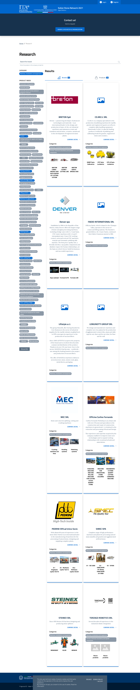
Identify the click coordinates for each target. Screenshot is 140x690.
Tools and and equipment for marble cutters (29, 313)
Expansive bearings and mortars (28, 164)
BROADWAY (54, 650)
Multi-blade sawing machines (28, 222)
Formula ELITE (64, 278)
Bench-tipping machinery (27, 103)
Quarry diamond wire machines (28, 251)
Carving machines (25, 116)
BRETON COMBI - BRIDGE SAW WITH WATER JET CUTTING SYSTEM (54, 172)
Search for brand (26, 61)
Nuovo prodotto (95, 657)
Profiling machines (25, 241)
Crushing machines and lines (54, 451)
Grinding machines (25, 186)
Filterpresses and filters (26, 168)
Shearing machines (25, 274)
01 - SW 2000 (90, 565)
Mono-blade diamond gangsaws (28, 215)
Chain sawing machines (26, 120)
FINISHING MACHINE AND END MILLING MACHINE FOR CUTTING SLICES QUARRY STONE (91, 477)
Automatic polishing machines (28, 96)
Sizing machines (24, 277)
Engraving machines (36, 161)
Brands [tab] (64, 77)
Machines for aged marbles (27, 196)
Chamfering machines (26, 123)
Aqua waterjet (54, 278)
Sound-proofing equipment (27, 281)
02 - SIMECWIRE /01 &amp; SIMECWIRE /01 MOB (100, 569)
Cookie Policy (98, 679)
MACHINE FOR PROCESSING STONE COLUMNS (101, 473)
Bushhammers (36, 109)
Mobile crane (36, 212)
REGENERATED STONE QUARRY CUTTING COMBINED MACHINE (110, 474)
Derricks (24, 144)
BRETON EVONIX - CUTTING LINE (64, 170)
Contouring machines (25, 133)
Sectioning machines (25, 271)
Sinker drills (36, 274)
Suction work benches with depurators (30, 306)
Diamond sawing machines (27, 148)
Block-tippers (39, 106)
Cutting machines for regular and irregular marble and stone (31, 140)
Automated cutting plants (27, 84)
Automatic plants (24, 87)
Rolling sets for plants (26, 261)
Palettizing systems (74, 450)
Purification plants (25, 248)
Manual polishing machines (27, 205)
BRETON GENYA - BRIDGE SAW (74, 170)
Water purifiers (24, 331)
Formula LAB (74, 278)
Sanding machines (25, 264)
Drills (23, 158)
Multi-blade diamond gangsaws (28, 218)
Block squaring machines (26, 106)
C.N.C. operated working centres (28, 113)
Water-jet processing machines (28, 338)
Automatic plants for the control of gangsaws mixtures (29, 92)
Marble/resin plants (25, 208)
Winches (23, 341)
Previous (48, 166)
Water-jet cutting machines (27, 334)
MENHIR (74, 650)
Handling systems (64, 450)
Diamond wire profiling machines (29, 151)
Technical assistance (25, 309)
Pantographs (23, 225)
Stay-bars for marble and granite (29, 300)
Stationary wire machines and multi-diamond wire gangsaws (30, 295)
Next (81, 166)
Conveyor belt (37, 133)
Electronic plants (24, 161)
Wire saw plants (33, 341)
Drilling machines (37, 154)
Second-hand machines (26, 267)
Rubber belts (37, 261)
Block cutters (39, 103)
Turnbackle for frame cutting (27, 321)
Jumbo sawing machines (26, 190)
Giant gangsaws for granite (27, 183)
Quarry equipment (25, 255)
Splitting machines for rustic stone (29, 291)
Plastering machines (34, 225)
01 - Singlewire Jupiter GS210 (54, 570)
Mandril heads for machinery (28, 202)
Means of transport (25, 212)
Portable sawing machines (27, 234)
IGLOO (64, 650)
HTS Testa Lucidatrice (100, 163)
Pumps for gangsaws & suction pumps (30, 245)
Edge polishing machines (36, 158)
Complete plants (38, 123)
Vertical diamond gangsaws (27, 328)
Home (21, 43)
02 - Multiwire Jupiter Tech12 (64, 569)
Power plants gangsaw (26, 238)
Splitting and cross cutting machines (30, 288)
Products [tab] (102, 77)
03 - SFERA (110, 565)
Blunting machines (25, 109)
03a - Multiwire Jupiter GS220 (74, 570)
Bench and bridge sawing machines (29, 99)
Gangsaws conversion (26, 177)
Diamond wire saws (25, 154)
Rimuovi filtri (24, 349)
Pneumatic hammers (25, 229)
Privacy (89, 679)
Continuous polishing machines (28, 130)
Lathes (39, 190)
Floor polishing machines (26, 174)
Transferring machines (26, 318)
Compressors (23, 126)
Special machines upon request (28, 284)
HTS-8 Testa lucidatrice (110, 163)
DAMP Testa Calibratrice (90, 163)
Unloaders (24, 324)
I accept (100, 681)
